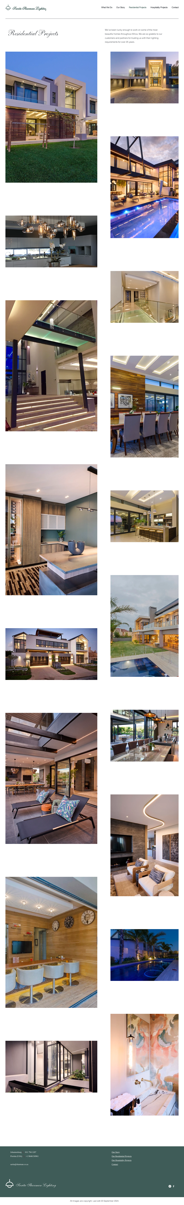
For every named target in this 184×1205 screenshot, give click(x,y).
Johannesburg (16, 1152)
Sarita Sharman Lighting (29, 8)
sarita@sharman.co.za (19, 1164)
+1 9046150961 (32, 1156)
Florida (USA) (16, 1156)
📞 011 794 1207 (29, 1152)
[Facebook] (173, 1186)
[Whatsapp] (170, 1186)
